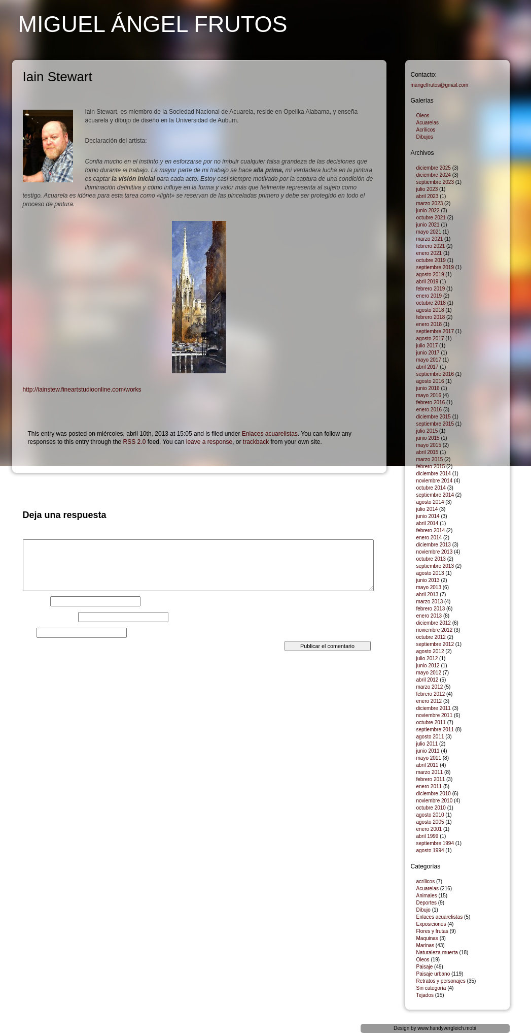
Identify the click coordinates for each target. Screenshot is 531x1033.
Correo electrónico (50, 617)
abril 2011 (427, 765)
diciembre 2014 (433, 473)
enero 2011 (429, 786)
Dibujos (424, 137)
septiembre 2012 (435, 644)
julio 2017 (427, 345)
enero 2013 (429, 616)
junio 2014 (428, 516)
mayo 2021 (428, 232)
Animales (426, 895)
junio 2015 (428, 438)
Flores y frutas (432, 931)
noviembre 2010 (434, 800)
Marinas (425, 945)
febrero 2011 (430, 779)
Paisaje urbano (433, 974)
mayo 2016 (428, 395)
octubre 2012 (431, 637)
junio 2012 (428, 665)
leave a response (209, 441)
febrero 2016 (430, 402)
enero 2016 (429, 409)
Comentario (40, 536)
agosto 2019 (430, 274)
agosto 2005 (430, 822)
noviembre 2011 (434, 715)
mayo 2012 (428, 672)
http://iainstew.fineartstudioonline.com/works (82, 389)
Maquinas (427, 938)
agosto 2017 (430, 338)
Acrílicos (426, 130)
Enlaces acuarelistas (270, 433)
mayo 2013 (428, 587)
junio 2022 (428, 210)
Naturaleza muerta (437, 952)
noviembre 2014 (434, 480)
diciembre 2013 (433, 544)
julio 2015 (427, 431)
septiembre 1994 (435, 843)
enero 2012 (429, 701)
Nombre (36, 601)
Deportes (426, 903)
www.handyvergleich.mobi (446, 1028)
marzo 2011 (429, 772)
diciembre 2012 (433, 623)
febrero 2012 (430, 694)
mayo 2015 (428, 445)
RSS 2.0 (134, 441)
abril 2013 (427, 594)
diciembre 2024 (433, 175)
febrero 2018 (430, 317)
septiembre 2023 (435, 182)
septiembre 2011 (435, 729)
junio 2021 (428, 225)
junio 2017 (428, 353)
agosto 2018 (430, 310)
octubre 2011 (431, 722)
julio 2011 (427, 744)
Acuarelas (427, 122)
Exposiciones (431, 924)
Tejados (425, 995)
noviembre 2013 (434, 552)
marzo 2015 (429, 459)
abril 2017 (427, 367)
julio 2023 (427, 189)
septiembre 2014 (435, 495)
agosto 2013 (430, 573)
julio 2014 (427, 509)
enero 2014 (429, 537)
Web (29, 632)
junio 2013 (428, 580)
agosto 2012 (430, 651)
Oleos (423, 115)
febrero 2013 (430, 608)
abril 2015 (427, 452)
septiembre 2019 (435, 267)
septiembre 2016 (435, 374)
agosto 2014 (430, 502)
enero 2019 (429, 296)
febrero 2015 (430, 466)
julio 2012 (427, 658)
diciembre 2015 (433, 416)
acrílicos (425, 881)
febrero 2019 (430, 289)
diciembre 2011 (433, 708)
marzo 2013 (429, 601)
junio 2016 (428, 388)
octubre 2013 (431, 559)
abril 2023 (427, 196)
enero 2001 (429, 829)
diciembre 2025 (433, 168)
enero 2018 (429, 324)
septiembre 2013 (435, 566)
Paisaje (424, 967)
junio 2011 (428, 751)
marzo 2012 (429, 687)
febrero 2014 (430, 530)
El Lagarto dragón (45, 485)
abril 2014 (427, 523)
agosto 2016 (430, 381)
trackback (256, 441)
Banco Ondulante (355, 485)
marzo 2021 (429, 239)
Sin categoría (431, 988)
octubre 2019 (431, 260)
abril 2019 (427, 281)
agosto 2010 (430, 815)
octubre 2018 (431, 303)
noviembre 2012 (434, 630)
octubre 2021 (431, 217)
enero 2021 (429, 253)
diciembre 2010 (433, 793)
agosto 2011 (430, 736)
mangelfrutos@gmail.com (440, 85)
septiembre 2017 (435, 331)
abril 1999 (427, 836)
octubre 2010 (431, 808)
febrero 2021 (430, 246)
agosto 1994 (430, 850)
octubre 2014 (431, 488)
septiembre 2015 (435, 424)
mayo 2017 (428, 360)
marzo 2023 (429, 203)
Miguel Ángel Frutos (153, 24)
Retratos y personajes (441, 981)
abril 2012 (427, 680)
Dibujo (423, 910)
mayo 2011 (428, 758)
